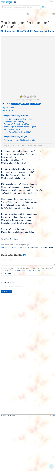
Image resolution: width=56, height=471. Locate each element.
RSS (52, 469)
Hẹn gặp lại (9, 185)
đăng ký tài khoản (25, 324)
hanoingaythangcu (12, 183)
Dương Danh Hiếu (25, 172)
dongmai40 (18, 175)
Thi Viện (6, 2)
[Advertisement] (28, 41)
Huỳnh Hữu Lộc (21, 177)
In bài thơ (10, 164)
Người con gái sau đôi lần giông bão (19, 193)
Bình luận (10, 161)
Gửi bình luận (6, 345)
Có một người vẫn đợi (10, 300)
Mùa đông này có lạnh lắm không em (20, 180)
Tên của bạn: (6, 327)
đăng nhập (36, 324)
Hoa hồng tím (10, 172)
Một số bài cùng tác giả (15, 190)
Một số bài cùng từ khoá (15, 169)
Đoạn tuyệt (9, 177)
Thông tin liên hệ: (8, 336)
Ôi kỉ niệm (8, 175)
